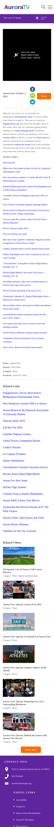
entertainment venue (23, 117)
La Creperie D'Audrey (14, 454)
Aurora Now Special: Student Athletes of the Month (25, 669)
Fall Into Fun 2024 (12, 427)
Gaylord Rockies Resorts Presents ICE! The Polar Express (25, 509)
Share (44, 96)
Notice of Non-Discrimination (28, 813)
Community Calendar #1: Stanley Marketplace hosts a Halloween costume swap (26, 298)
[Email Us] (21, 783)
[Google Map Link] (31, 769)
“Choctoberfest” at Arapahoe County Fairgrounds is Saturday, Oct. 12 (25, 265)
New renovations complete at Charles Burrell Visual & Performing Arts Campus (26, 179)
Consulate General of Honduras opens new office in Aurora (25, 197)
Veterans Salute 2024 (14, 420)
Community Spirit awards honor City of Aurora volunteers (23, 340)
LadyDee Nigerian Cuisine (17, 434)
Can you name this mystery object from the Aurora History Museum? (25, 221)
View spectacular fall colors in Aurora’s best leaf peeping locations (24, 325)
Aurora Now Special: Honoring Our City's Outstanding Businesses (24, 703)
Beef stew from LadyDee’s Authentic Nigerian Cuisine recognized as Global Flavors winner (26, 241)
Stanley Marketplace (13, 460)
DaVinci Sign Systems (14, 487)
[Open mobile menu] (50, 7)
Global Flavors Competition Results (21, 440)
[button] (43, 7)
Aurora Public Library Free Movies (21, 500)
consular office (9, 137)
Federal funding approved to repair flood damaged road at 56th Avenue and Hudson (27, 188)
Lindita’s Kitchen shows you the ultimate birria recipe (26, 249)
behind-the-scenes (22, 144)
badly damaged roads (24, 130)
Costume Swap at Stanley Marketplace (23, 493)
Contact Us (20, 807)
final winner (42, 137)
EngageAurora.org (11, 124)
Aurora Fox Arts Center (15, 480)
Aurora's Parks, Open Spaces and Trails (23, 517)
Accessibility (21, 800)
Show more (31, 749)
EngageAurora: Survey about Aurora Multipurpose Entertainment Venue (22, 394)
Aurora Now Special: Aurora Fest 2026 (22, 604)
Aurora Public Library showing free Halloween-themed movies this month (27, 307)
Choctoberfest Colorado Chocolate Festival (25, 467)
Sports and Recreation (28, 576)
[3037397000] (17, 776)
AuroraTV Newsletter (25, 820)
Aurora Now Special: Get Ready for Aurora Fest (26, 636)
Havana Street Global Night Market (21, 473)
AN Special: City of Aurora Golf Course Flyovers (22, 571)
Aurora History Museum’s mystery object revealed (25, 332)
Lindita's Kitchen (12, 447)
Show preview (9, 162)
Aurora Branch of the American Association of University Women (25, 412)
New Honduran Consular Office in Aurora (25, 403)
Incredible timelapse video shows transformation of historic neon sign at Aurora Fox (25, 283)
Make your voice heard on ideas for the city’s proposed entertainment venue (26, 170)
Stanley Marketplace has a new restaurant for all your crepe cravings (26, 256)
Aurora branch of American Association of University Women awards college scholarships (26, 212)
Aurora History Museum (15, 524)
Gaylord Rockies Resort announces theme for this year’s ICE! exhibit (24, 316)
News (15, 371)
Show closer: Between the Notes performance (22, 347)
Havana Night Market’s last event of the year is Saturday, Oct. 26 (23, 274)
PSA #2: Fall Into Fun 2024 (15, 234)
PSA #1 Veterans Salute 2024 (15, 228)
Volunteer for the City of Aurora (19, 531)
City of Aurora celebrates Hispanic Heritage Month (25, 204)
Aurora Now (15, 363)
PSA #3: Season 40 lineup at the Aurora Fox (22, 291)
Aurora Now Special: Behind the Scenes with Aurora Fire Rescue (25, 736)
